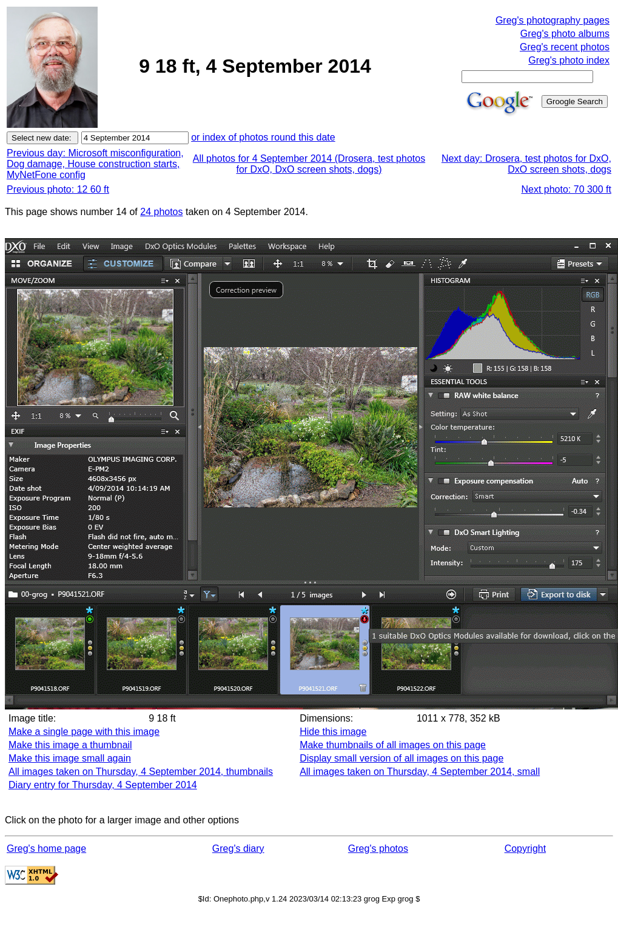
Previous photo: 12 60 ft (58, 189)
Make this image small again (69, 758)
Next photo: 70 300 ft (566, 189)
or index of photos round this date (263, 137)
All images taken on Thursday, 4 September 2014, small (420, 771)
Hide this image (333, 731)
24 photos (161, 212)
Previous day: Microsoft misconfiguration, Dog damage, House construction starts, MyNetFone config (95, 164)
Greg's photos (378, 848)
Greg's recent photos (565, 47)
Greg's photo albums (565, 33)
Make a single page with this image (84, 731)
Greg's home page (46, 848)
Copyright (525, 848)
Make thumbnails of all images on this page (393, 745)
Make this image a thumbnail (70, 745)
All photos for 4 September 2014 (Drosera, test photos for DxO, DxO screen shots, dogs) (309, 163)
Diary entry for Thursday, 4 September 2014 (102, 785)
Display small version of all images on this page (401, 758)
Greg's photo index (569, 60)
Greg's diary (238, 848)
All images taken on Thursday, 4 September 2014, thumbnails (140, 771)
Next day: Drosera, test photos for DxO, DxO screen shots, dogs (526, 163)
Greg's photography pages (552, 20)
